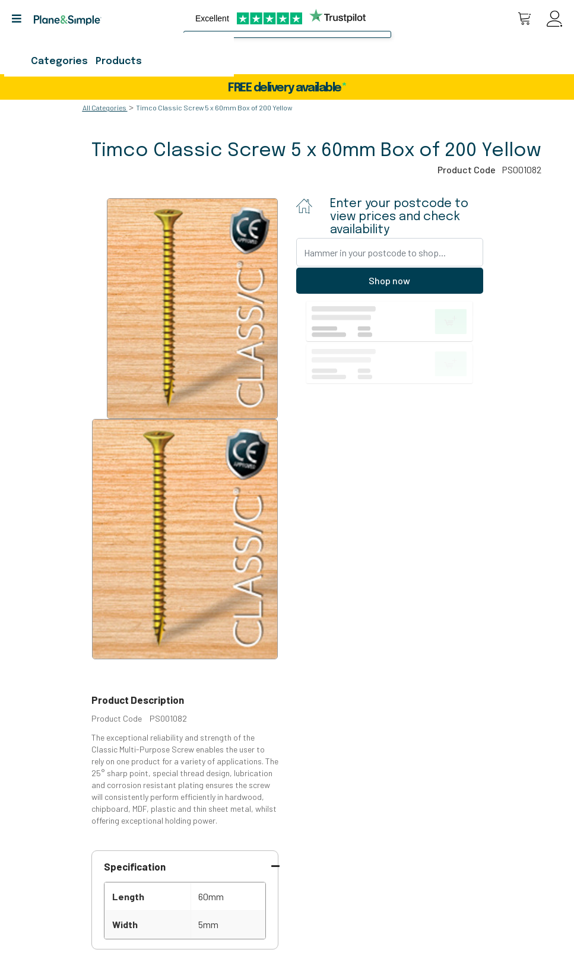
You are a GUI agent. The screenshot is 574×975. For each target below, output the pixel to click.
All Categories (104, 107)
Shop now (389, 280)
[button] (21, 18)
